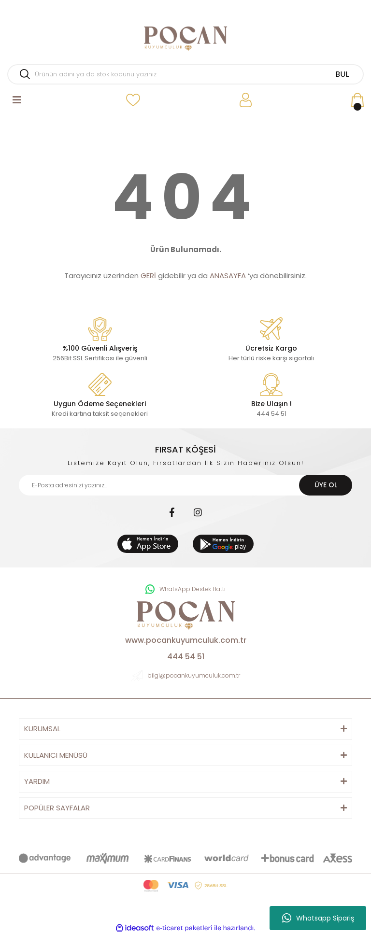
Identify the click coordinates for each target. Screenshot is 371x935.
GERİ (148, 275)
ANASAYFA (228, 275)
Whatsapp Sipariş (318, 918)
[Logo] (185, 38)
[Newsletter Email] (185, 485)
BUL (342, 74)
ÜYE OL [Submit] (325, 485)
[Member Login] (246, 100)
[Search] (185, 74)
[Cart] (357, 100)
